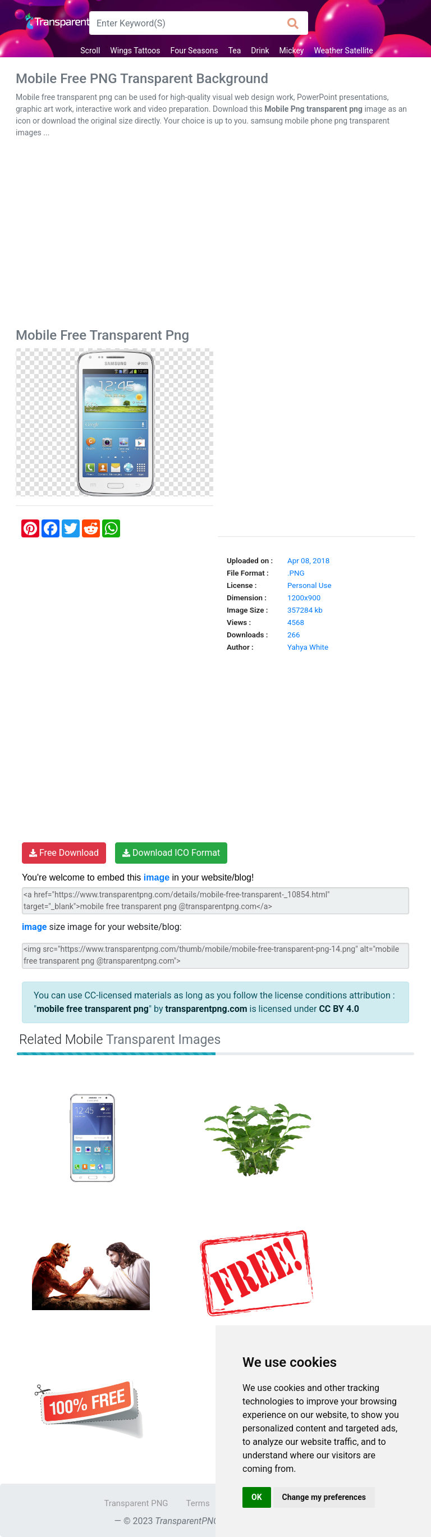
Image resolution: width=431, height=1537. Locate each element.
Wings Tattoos (135, 50)
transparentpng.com (206, 1009)
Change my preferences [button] (324, 1497)
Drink (260, 50)
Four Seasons (194, 50)
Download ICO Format (171, 852)
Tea (234, 50)
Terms (198, 1503)
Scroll (90, 50)
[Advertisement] (215, 235)
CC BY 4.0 (339, 1009)
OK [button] (256, 1497)
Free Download (64, 852)
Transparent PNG (136, 1503)
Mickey (291, 50)
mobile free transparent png (92, 1009)
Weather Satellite (343, 50)
